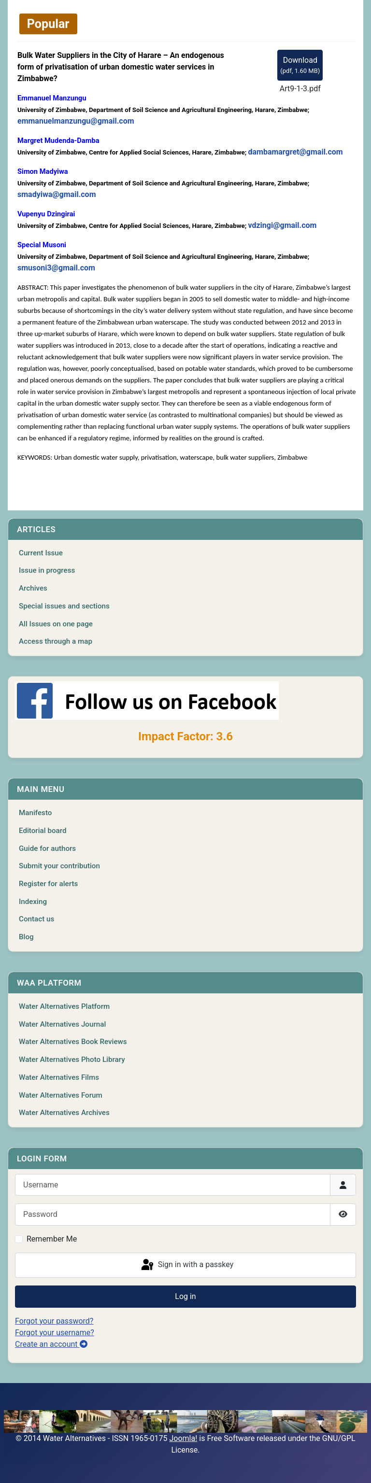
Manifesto (35, 812)
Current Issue (41, 553)
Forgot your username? (54, 1332)
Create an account (51, 1344)
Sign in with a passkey (187, 1265)
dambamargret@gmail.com (295, 151)
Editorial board (43, 830)
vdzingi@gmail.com (282, 225)
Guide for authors (47, 848)
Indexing (33, 901)
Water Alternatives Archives (64, 1112)
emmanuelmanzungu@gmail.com (75, 121)
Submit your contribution (59, 866)
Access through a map (55, 641)
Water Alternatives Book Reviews (73, 1041)
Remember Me (52, 1238)
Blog (26, 936)
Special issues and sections (64, 606)
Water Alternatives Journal (62, 1024)
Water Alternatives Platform (64, 1006)
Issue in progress (47, 570)
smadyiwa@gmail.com (56, 194)
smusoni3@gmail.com (56, 267)
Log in (185, 1296)
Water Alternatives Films (59, 1077)
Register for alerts (48, 883)
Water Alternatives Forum (60, 1095)
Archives (33, 588)
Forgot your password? (54, 1321)
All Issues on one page (56, 624)
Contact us (36, 919)
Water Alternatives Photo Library (72, 1059)
